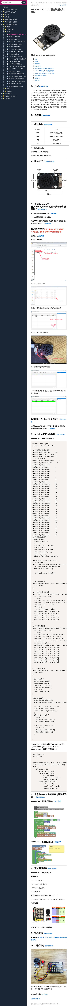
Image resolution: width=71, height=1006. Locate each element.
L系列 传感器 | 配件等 (11, 24)
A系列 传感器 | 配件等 (11, 19)
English (64, 5)
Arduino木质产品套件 (11, 96)
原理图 (36, 61)
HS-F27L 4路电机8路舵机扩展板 (17, 76)
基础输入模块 (10, 29)
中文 (59, 5)
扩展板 (7, 17)
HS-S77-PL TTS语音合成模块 (17, 81)
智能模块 (9, 91)
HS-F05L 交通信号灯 (14, 39)
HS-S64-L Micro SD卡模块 (16, 69)
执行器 (8, 32)
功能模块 (7, 98)
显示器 (8, 88)
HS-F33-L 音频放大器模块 (16, 86)
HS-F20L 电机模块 (14, 54)
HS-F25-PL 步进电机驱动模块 (17, 66)
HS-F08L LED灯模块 (14, 36)
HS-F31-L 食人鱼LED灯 (15, 83)
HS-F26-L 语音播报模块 (15, 64)
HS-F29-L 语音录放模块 (15, 71)
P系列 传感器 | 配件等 (11, 22)
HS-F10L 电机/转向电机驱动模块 (18, 59)
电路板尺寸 (38, 66)
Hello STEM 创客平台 (11, 10)
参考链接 (52, 428)
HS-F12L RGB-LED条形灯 (16, 56)
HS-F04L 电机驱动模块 (15, 49)
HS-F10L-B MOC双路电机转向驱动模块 (18, 42)
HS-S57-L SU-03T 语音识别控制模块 (17, 34)
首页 (32, 3)
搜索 (24, 2)
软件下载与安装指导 (10, 12)
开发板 (7, 14)
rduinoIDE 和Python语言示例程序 (44, 71)
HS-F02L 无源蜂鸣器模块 (15, 44)
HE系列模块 (8, 93)
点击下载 (41, 236)
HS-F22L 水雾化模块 (14, 61)
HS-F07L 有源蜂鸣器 (14, 46)
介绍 (36, 59)
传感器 (8, 27)
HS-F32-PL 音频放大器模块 (16, 78)
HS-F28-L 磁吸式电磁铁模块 (16, 74)
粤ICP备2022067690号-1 (53, 1004)
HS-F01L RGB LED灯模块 (16, 51)
